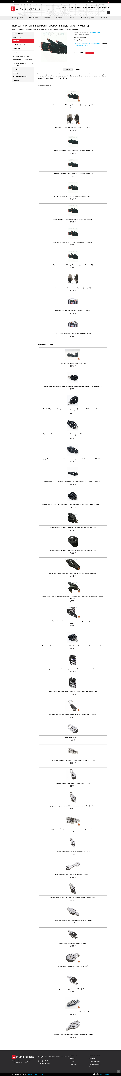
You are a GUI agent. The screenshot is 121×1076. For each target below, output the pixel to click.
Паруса (72, 18)
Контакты (78, 8)
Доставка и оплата (89, 8)
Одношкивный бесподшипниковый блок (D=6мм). (73, 966)
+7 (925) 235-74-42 (45, 1063)
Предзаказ (89, 53)
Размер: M (97, 43)
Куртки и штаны (19, 45)
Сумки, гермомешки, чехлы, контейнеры (23, 64)
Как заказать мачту (102, 8)
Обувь (15, 52)
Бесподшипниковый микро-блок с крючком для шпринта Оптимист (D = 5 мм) (73, 714)
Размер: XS (84, 43)
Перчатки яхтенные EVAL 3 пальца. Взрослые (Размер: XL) (73, 288)
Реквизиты (92, 1058)
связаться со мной (19, 1)
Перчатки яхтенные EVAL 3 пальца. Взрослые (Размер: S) (72, 128)
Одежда (47, 18)
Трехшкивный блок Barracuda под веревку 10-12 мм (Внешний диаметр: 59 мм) (73, 691)
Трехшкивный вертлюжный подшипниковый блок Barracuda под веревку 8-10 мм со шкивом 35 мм (72, 646)
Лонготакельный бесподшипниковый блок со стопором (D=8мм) (73, 1034)
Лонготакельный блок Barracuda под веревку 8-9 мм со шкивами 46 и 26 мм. (72, 573)
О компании (73, 1056)
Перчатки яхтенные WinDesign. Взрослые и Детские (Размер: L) (72, 196)
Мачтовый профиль (88, 18)
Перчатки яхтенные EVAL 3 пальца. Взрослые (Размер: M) (73, 333)
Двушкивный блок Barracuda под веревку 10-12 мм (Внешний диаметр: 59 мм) (73, 550)
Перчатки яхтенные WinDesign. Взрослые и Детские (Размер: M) (72, 219)
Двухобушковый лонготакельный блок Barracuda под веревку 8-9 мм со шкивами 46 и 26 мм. (72, 482)
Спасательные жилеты (21, 56)
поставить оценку (94, 32)
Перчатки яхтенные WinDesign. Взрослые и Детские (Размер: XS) (73, 173)
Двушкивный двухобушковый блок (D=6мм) (72, 943)
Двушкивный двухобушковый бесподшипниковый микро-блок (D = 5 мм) (72, 806)
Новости (70, 8)
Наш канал (73, 1064)
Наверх (118, 1071)
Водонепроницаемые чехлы (23, 60)
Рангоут (105, 18)
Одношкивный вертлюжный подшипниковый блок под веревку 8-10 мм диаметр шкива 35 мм (73, 386)
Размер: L (91, 43)
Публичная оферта (94, 1061)
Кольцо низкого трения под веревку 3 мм (73, 363)
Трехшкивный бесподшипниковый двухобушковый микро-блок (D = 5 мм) (73, 897)
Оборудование (18, 18)
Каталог (21, 29)
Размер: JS (84, 45)
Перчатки (35, 29)
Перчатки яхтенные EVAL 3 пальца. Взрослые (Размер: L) (72, 310)
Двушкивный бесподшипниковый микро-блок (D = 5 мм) (73, 783)
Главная (63, 8)
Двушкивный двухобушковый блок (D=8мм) (72, 989)
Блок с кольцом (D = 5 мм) (73, 737)
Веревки (60, 18)
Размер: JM (77, 45)
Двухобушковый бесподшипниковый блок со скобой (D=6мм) (73, 920)
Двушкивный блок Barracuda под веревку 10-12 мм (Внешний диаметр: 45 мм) (73, 527)
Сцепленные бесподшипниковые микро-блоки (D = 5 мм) (72, 874)
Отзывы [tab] (78, 69)
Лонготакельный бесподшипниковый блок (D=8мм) (73, 1012)
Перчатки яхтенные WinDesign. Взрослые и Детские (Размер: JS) (73, 105)
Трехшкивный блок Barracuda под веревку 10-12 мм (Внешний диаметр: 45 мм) (73, 669)
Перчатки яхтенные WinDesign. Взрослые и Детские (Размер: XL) (73, 150)
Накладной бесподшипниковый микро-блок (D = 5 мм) (73, 852)
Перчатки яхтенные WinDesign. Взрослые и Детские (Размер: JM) (73, 265)
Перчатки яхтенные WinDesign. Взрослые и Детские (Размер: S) (72, 242)
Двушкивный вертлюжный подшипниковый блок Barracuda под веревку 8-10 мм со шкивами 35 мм (72, 504)
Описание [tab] (68, 69)
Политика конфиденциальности (99, 1067)
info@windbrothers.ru (34, 1)
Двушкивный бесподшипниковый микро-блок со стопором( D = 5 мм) (73, 829)
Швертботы (34, 18)
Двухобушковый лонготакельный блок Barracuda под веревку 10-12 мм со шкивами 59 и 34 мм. (72, 459)
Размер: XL (77, 43)
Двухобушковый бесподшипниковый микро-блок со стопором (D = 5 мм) (73, 760)
